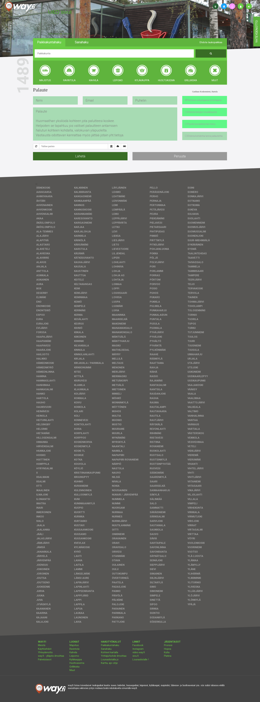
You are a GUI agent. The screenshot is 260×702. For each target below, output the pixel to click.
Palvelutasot (44, 659)
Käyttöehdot (44, 648)
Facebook (137, 645)
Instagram (138, 648)
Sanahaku (106, 648)
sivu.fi (135, 655)
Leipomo (74, 655)
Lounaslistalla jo (110, 659)
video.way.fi (138, 652)
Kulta (166, 652)
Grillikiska (74, 666)
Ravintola (74, 648)
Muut (72, 670)
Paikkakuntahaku (110, 645)
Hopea (167, 648)
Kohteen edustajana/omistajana (203, 100)
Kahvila (73, 652)
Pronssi (168, 645)
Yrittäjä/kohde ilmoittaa (113, 655)
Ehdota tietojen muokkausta (201, 112)
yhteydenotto (256, 31)
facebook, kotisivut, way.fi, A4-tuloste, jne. (60, 34)
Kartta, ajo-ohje (109, 662)
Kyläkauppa (75, 659)
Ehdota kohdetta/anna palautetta (204, 136)
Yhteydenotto (45, 652)
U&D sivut (60, 12)
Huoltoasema (76, 662)
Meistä (41, 645)
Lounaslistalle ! (140, 659)
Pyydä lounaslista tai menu (200, 124)
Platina (167, 655)
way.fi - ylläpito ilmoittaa (51, 655)
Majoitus (74, 645)
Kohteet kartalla (109, 652)
